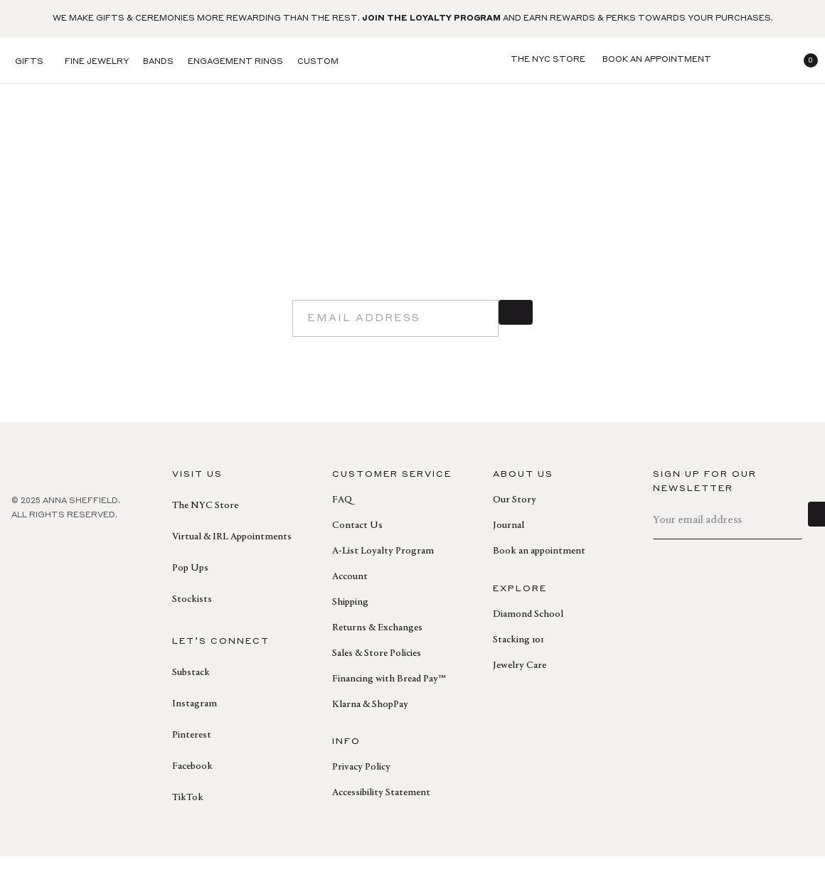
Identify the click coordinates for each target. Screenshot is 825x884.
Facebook (192, 794)
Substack (191, 701)
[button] (805, 60)
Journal (508, 554)
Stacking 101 (518, 668)
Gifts (29, 62)
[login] (770, 60)
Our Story (514, 528)
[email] (395, 346)
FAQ (342, 528)
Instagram (194, 732)
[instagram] (82, 574)
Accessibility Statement (381, 821)
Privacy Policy (361, 795)
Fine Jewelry (97, 62)
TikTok (187, 826)
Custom (318, 62)
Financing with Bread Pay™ (388, 707)
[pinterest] (51, 574)
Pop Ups (190, 596)
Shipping (350, 630)
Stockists (192, 627)
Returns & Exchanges (377, 656)
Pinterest (191, 763)
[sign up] (516, 346)
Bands (158, 62)
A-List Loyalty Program (383, 579)
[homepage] (412, 61)
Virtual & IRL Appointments (232, 565)
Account (350, 605)
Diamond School (528, 642)
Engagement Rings (235, 62)
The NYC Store (205, 534)
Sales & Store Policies (376, 681)
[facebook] (19, 574)
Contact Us (357, 554)
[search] (736, 60)
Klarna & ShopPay (370, 733)
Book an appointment (539, 579)
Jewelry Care (519, 694)
